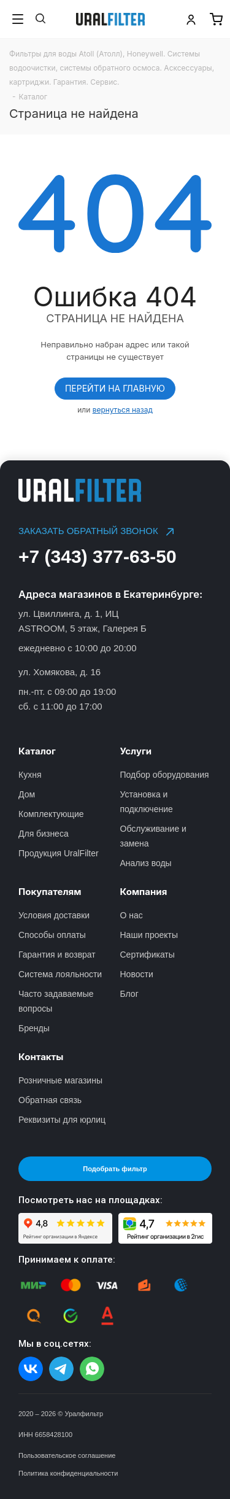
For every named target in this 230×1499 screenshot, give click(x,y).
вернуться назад (123, 409)
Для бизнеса (43, 834)
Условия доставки (54, 915)
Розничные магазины (60, 1080)
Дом (26, 794)
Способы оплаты (52, 935)
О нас (131, 915)
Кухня (29, 775)
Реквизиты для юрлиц (61, 1120)
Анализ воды (146, 863)
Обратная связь (50, 1100)
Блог (129, 994)
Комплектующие (51, 814)
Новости (136, 974)
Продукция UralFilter (58, 853)
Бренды (34, 1028)
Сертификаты (147, 954)
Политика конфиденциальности (68, 1473)
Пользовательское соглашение (66, 1455)
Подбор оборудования (164, 775)
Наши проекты (149, 935)
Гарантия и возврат (57, 954)
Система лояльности (60, 974)
